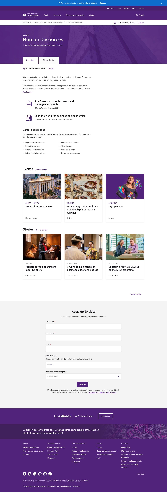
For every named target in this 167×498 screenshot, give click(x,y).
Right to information (64, 492)
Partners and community (75, 15)
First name (54, 327)
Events (126, 8)
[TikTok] (50, 479)
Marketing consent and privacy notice (102, 398)
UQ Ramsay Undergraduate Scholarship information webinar (84, 204)
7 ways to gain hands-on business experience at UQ (84, 262)
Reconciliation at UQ (53, 439)
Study (46, 15)
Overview (30, 60)
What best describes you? (60, 377)
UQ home (110, 8)
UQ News (26, 461)
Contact (141, 8)
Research (57, 15)
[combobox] (51, 370)
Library (99, 453)
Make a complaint (128, 457)
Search (161, 3)
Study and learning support (107, 457)
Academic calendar (79, 461)
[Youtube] (40, 479)
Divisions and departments (131, 467)
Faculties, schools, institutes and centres (132, 462)
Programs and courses (80, 457)
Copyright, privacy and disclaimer (34, 492)
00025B (71, 486)
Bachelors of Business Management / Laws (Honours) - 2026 (56, 22)
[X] (34, 479)
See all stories (42, 236)
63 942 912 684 (55, 486)
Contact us (105, 422)
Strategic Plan (52, 457)
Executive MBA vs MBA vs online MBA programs (125, 262)
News (119, 8)
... (32, 22)
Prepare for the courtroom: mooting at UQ (42, 262)
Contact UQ (125, 453)
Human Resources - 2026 (75, 22)
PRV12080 (84, 486)
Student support (78, 464)
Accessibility (51, 492)
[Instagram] (45, 479)
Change (103, 3)
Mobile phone (51, 362)
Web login (141, 480)
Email (52, 350)
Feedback (76, 492)
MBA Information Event (42, 204)
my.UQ (74, 453)
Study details (48, 60)
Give (133, 8)
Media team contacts (31, 453)
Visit (98, 464)
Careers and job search (56, 453)
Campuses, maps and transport (129, 471)
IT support (51, 464)
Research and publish (105, 461)
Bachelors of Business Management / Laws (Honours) (43, 45)
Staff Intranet (52, 461)
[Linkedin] (29, 479)
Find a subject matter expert (33, 457)
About (91, 15)
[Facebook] (24, 479)
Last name (54, 339)
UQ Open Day (125, 204)
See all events (41, 176)
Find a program (40, 22)
